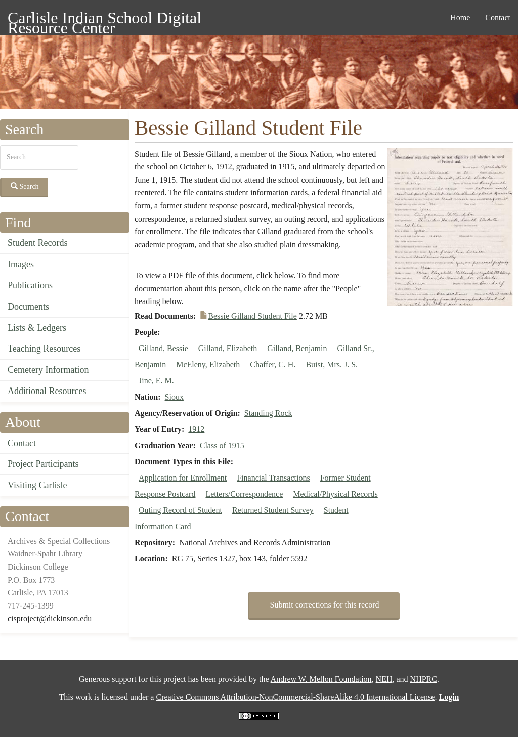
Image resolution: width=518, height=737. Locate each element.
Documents (28, 306)
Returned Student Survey (273, 510)
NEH (384, 679)
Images (21, 264)
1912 (196, 429)
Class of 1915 (222, 445)
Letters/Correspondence (244, 494)
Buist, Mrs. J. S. (332, 364)
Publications (30, 285)
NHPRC (423, 679)
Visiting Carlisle (37, 485)
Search (25, 186)
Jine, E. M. (156, 380)
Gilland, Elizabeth (227, 348)
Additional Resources (47, 391)
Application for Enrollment (183, 477)
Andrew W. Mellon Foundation (321, 679)
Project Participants (43, 464)
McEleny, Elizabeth (208, 364)
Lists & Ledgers (37, 328)
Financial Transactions (273, 477)
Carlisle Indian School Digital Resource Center (104, 19)
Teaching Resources (44, 348)
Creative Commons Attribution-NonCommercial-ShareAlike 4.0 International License (295, 696)
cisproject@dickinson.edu (50, 618)
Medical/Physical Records (335, 494)
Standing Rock (268, 413)
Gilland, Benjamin (297, 348)
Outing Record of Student (180, 510)
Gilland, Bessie (163, 348)
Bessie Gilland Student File (252, 316)
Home (460, 17)
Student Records (38, 243)
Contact (497, 17)
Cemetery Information (48, 370)
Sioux (174, 397)
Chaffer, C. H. (272, 364)
